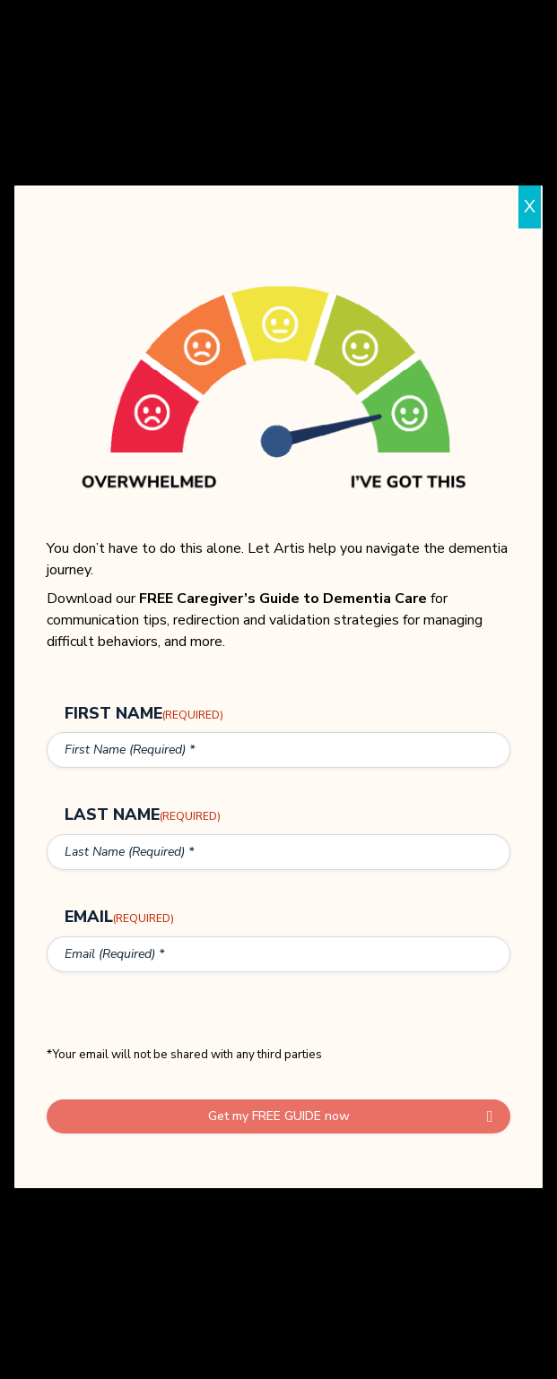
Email (119, 920)
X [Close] (529, 206)
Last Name (143, 816)
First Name (144, 713)
